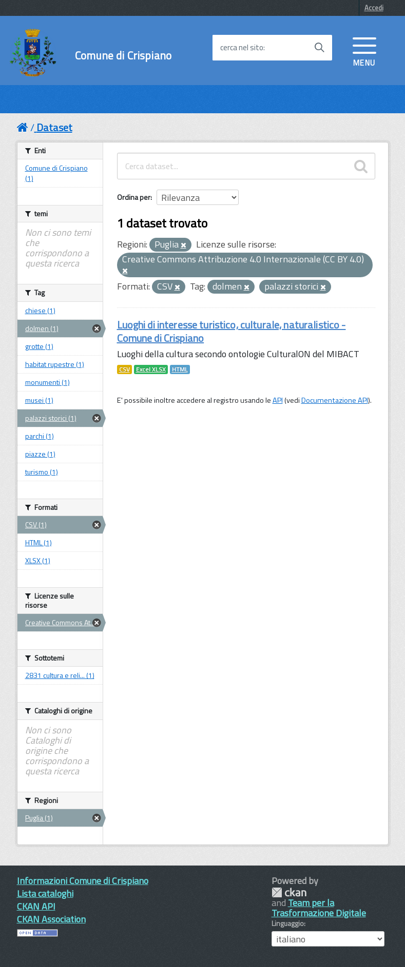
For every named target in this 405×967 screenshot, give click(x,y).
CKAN (289, 892)
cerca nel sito (241, 48)
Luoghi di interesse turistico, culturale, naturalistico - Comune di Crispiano (231, 331)
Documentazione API (334, 400)
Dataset (54, 127)
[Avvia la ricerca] (319, 47)
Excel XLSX (151, 369)
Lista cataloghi (45, 893)
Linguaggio (288, 923)
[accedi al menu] (364, 50)
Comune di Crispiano (123, 55)
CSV (124, 369)
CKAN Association (51, 919)
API (278, 400)
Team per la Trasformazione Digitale (319, 908)
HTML (180, 369)
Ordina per (133, 197)
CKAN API (36, 906)
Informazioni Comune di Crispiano (82, 881)
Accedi (373, 8)
